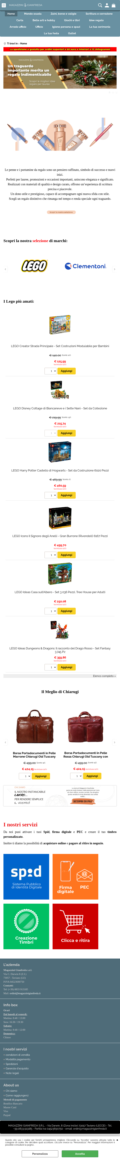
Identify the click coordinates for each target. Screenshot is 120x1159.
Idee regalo (98, 21)
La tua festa (50, 36)
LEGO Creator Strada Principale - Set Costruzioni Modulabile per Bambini (60, 349)
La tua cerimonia (101, 28)
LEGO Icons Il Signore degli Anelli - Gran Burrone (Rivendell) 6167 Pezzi (60, 539)
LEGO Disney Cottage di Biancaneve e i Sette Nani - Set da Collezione (60, 411)
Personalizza (40, 1153)
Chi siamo (11, 1094)
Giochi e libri (73, 21)
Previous (5, 77)
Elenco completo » (104, 679)
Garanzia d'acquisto (17, 1071)
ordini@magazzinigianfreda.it (25, 996)
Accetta (80, 1153)
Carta (18, 21)
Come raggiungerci (17, 1098)
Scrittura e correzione (100, 14)
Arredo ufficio (16, 28)
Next (114, 77)
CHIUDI (117, 1139)
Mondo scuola (32, 14)
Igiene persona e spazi (67, 28)
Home (9, 14)
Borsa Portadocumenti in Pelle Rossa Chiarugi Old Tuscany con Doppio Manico (85, 759)
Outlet (73, 36)
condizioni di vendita (18, 1058)
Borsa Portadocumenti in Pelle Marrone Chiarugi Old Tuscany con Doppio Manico (34, 759)
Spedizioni (12, 1067)
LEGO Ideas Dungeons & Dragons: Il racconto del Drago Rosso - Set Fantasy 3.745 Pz (60, 653)
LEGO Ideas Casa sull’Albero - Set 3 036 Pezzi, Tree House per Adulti (60, 595)
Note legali (12, 1076)
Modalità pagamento (18, 1062)
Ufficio (38, 28)
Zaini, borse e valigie (64, 14)
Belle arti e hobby (43, 21)
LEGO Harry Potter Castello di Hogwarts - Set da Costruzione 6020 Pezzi (60, 473)
